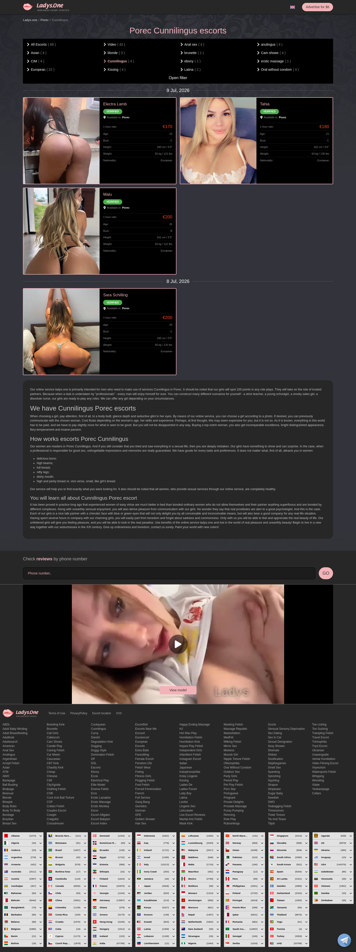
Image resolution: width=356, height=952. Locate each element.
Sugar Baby (275, 793)
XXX (119, 713)
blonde (7, 797)
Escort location (101, 713)
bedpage (8, 789)
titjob (271, 823)
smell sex (274, 767)
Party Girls (230, 776)
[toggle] (344, 940)
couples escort (56, 810)
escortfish (141, 724)
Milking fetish (232, 741)
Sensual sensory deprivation (286, 728)
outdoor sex (232, 772)
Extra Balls (142, 750)
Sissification (275, 759)
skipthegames (277, 763)
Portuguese (231, 793)
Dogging (96, 746)
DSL (93, 763)
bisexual (8, 793)
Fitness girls (143, 776)
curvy (94, 733)
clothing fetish (56, 789)
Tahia (265, 104)
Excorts (140, 746)
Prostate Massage (235, 806)
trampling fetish (322, 733)
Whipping (318, 776)
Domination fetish (102, 754)
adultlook (8, 737)
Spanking (274, 772)
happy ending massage (195, 724)
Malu (107, 194)
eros (94, 793)
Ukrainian (318, 750)
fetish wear (142, 767)
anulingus (9, 754)
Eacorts (96, 767)
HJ (181, 728)
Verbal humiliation (323, 759)
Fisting (139, 772)
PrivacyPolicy (78, 713)
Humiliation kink (190, 741)
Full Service (142, 797)
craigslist (52, 819)
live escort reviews (192, 815)
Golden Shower (145, 819)
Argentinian (10, 759)
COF (50, 802)
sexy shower (276, 746)
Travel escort (320, 737)
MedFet (229, 737)
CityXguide (54, 784)
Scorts (272, 724)
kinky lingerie (188, 776)
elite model (98, 784)
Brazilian (8, 819)
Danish (95, 737)
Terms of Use (56, 713)
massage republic (235, 728)
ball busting (10, 784)
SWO (271, 802)
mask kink (186, 823)
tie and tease (277, 819)
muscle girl (231, 754)
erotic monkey (100, 806)
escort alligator (100, 815)
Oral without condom (237, 767)
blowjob (8, 802)
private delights (234, 802)
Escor (94, 810)
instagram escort (190, 759)
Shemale (273, 750)
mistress (229, 750)
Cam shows (54, 741)
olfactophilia (231, 763)
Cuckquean (98, 724)
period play (231, 780)
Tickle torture (276, 815)
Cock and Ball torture (60, 797)
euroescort (142, 737)
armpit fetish (11, 763)
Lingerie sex (188, 806)
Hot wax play (188, 733)
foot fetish (142, 784)
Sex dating (275, 733)
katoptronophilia (190, 772)
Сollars (316, 793)
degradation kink (102, 741)
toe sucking (320, 728)
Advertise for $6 (317, 7)
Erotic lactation (101, 797)
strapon (273, 784)
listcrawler (186, 810)
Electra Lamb (115, 104)
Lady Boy (185, 793)
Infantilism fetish (190, 754)
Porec (45, 20)
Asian (6, 767)
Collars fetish (55, 806)
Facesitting (142, 754)
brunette (52, 728)
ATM (5, 772)
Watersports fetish (324, 772)
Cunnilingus (98, 728)
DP (93, 759)
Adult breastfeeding (15, 733)
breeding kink (56, 724)
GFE (138, 815)
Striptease (274, 789)
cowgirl (51, 815)
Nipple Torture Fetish (237, 759)
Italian (183, 763)
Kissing (184, 780)
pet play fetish (233, 784)
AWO (6, 776)
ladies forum (188, 789)
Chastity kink (55, 767)
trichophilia (319, 741)
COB (50, 793)
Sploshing (274, 776)
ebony (95, 772)
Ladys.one (30, 20)
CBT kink (53, 763)
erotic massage (101, 802)
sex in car (275, 737)
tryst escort (319, 746)
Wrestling (318, 780)
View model (177, 690)
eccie (94, 776)
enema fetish (100, 789)
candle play (54, 746)
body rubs (10, 806)
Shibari (272, 754)
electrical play (100, 780)
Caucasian (53, 759)
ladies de (186, 784)
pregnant (229, 797)
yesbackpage (320, 789)
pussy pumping (234, 810)
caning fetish (55, 750)
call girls (52, 733)
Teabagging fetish (279, 806)
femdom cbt (143, 763)
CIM (49, 780)
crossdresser (55, 823)
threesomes (276, 810)
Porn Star (230, 789)
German (140, 810)
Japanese (186, 767)
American (9, 746)
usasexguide (320, 754)
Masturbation (232, 733)
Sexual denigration (280, 741)
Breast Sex (10, 823)
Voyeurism (318, 767)
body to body (11, 810)
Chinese (52, 776)
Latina (183, 797)
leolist (184, 802)
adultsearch (10, 741)
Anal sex (8, 750)
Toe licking (319, 724)
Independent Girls (191, 750)
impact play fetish (191, 746)
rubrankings (232, 823)
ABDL (6, 724)
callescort (53, 737)
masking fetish (233, 724)
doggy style (98, 750)
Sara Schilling (115, 295)
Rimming (229, 815)
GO (326, 573)
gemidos (141, 806)
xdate (315, 784)
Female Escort (144, 759)
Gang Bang (142, 802)
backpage (9, 780)
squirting (273, 780)
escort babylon (100, 819)
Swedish (273, 797)
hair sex (140, 823)
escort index (99, 823)
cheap (51, 772)
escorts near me (145, 728)
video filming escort (325, 763)
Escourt (140, 733)
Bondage (8, 815)
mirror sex (230, 746)
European (141, 741)
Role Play (230, 819)
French (139, 793)
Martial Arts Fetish (191, 819)
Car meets (53, 754)
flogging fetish (145, 780)
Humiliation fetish (191, 737)
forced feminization (148, 789)
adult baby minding (15, 728)
